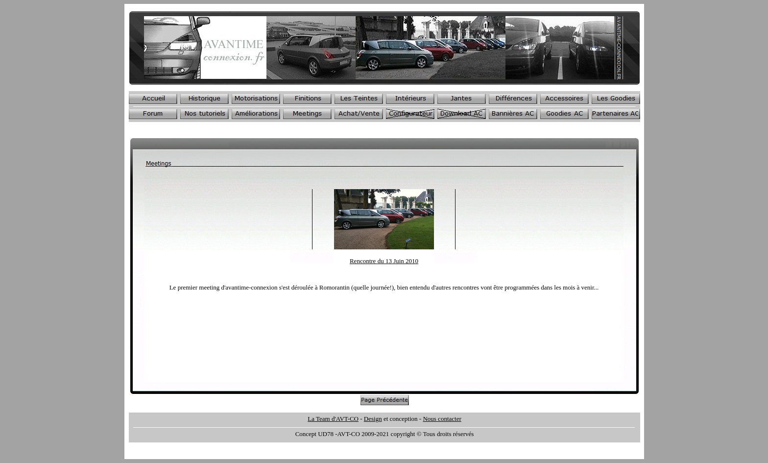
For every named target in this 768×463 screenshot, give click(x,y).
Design (373, 418)
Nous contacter (442, 418)
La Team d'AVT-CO (333, 418)
